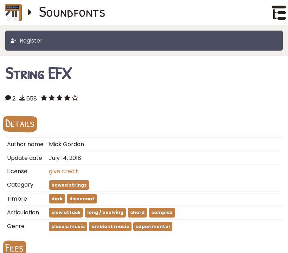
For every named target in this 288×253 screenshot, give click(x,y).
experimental (153, 226)
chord (137, 212)
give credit (63, 171)
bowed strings (69, 185)
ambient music (110, 226)
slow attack (66, 212)
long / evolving (105, 212)
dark (57, 199)
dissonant (82, 199)
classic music (68, 226)
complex (162, 212)
